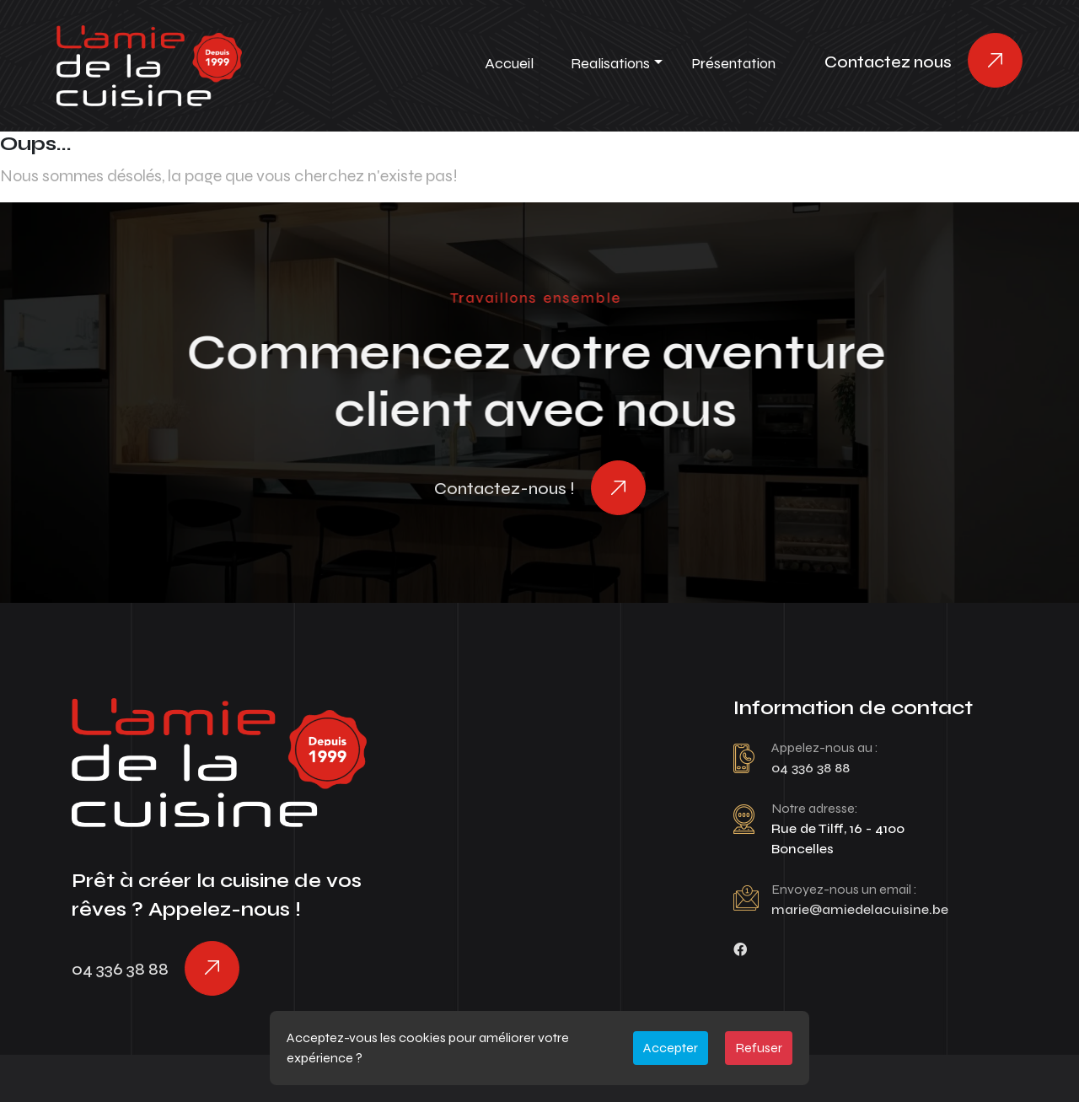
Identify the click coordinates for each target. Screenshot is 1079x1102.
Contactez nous (888, 62)
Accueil (509, 63)
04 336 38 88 (120, 969)
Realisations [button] (610, 63)
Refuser (758, 1048)
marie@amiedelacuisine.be (859, 909)
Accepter (670, 1048)
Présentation (733, 63)
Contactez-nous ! (504, 488)
